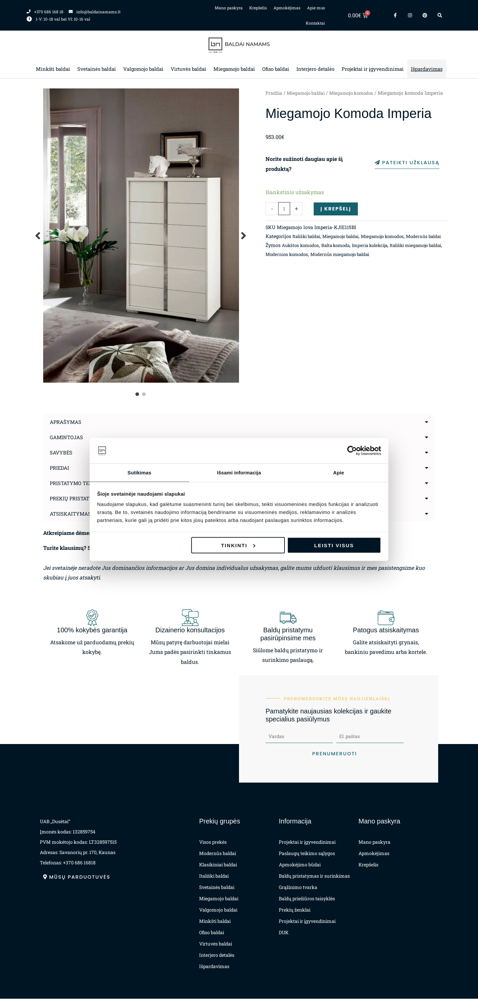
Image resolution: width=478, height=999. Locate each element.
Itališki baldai (308, 246)
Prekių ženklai (294, 910)
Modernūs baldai (217, 853)
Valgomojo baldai (143, 68)
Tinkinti (238, 545)
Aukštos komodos (302, 264)
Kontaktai (315, 23)
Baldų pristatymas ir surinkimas (314, 876)
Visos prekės (213, 842)
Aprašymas (66, 421)
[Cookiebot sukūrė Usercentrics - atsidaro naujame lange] (352, 450)
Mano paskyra (229, 7)
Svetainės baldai (96, 68)
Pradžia (274, 93)
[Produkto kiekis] (284, 218)
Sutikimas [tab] (139, 472)
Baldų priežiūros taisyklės (307, 899)
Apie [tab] (338, 472)
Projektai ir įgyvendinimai (373, 68)
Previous (38, 235)
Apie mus (316, 7)
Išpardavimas (426, 68)
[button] (239, 422)
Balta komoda (341, 264)
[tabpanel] (141, 235)
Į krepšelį (336, 218)
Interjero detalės (315, 68)
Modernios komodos (332, 273)
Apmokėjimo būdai (300, 865)
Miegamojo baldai (234, 68)
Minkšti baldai (53, 68)
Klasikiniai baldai (218, 865)
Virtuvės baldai (188, 68)
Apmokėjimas (287, 7)
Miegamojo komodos (357, 93)
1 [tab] (137, 394)
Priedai (60, 467)
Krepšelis (258, 7)
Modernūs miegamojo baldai (390, 273)
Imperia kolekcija (379, 264)
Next (244, 235)
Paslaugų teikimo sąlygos (307, 853)
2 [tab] (144, 394)
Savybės (61, 452)
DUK (283, 933)
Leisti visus (334, 545)
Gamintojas (67, 437)
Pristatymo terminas (81, 482)
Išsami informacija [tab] (239, 472)
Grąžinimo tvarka (298, 887)
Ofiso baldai (275, 68)
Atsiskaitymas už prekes (86, 513)
